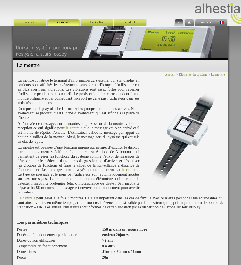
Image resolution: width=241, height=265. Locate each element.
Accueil (170, 75)
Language (205, 22)
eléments (63, 22)
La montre (218, 75)
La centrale (26, 198)
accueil (30, 22)
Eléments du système (193, 75)
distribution (96, 22)
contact (130, 22)
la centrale (74, 128)
